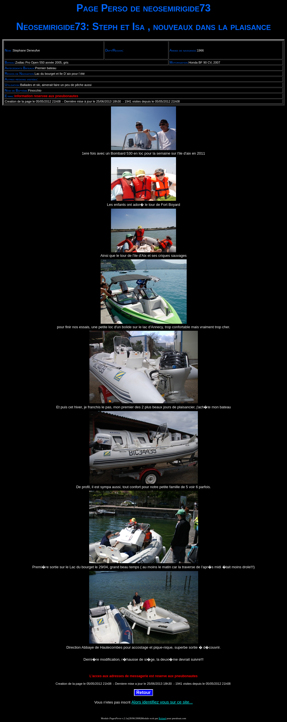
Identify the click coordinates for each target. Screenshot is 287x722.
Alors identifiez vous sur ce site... (162, 702)
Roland (162, 718)
